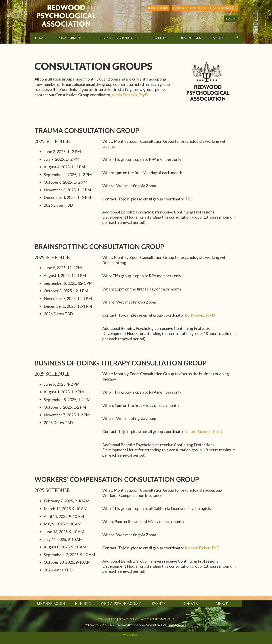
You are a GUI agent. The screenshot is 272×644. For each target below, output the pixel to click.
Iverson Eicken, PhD (202, 547)
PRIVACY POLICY (129, 619)
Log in (231, 18)
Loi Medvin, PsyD (200, 315)
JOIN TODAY (158, 8)
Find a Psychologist (192, 8)
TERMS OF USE (107, 619)
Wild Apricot (130, 634)
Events (159, 604)
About (221, 604)
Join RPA (83, 604)
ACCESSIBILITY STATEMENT (157, 619)
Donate (226, 8)
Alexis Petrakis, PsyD (130, 94)
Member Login (51, 604)
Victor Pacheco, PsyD (203, 431)
